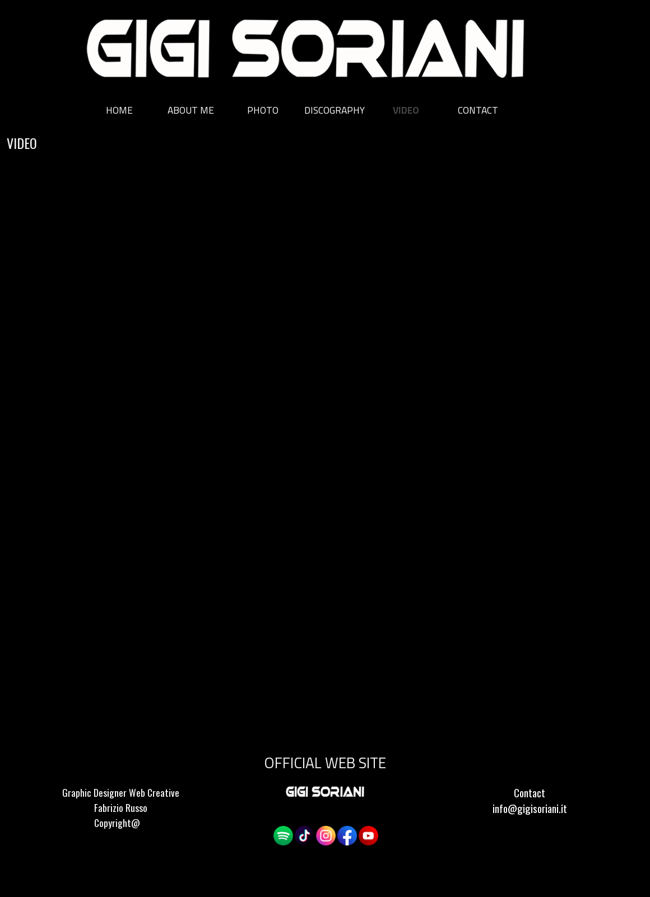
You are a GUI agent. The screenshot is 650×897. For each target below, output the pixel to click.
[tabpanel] (120, 815)
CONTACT (478, 110)
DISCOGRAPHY (334, 110)
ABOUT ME (191, 110)
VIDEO (406, 110)
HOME (119, 110)
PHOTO (262, 110)
